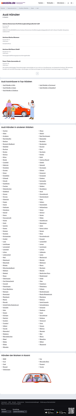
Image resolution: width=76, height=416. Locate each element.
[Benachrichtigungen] (68, 2)
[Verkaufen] (51, 2)
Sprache (3, 409)
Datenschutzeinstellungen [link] (32, 402)
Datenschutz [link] (20, 402)
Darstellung (16, 409)
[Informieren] (61, 2)
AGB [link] (9, 402)
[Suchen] (41, 2)
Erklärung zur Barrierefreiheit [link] (47, 402)
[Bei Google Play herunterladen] (61, 412)
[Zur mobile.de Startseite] (15, 3)
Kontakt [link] (14, 402)
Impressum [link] (4, 402)
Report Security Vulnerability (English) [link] (11, 404)
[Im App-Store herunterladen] (50, 412)
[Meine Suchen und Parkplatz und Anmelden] (72, 2)
